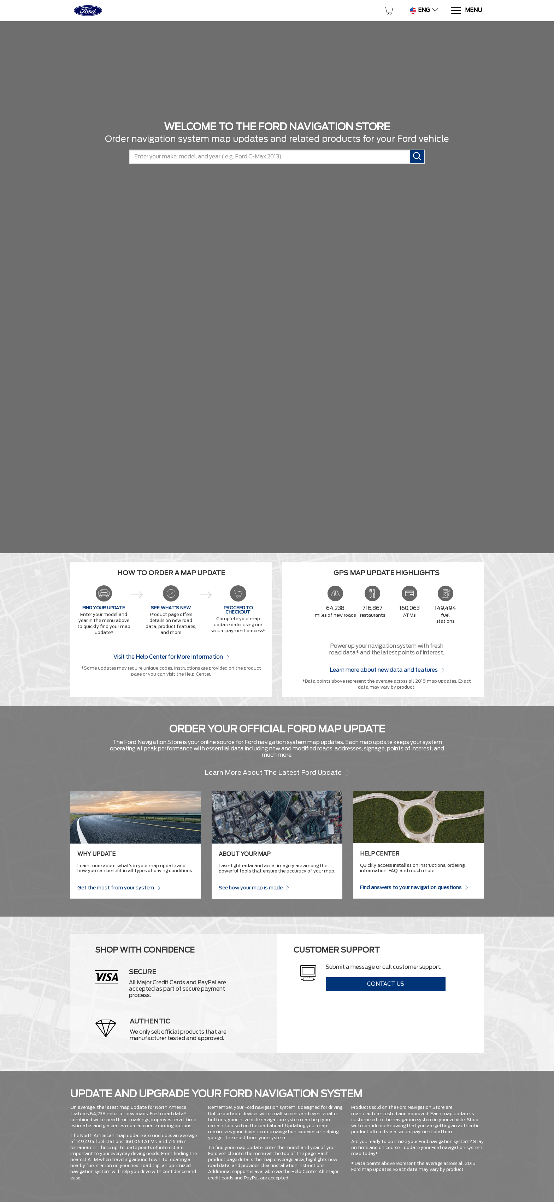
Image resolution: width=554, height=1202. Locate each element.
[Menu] (466, 11)
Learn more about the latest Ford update (277, 772)
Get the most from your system (118, 887)
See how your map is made (254, 887)
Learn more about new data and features (387, 670)
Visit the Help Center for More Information (171, 657)
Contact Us (385, 984)
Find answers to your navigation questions (414, 887)
